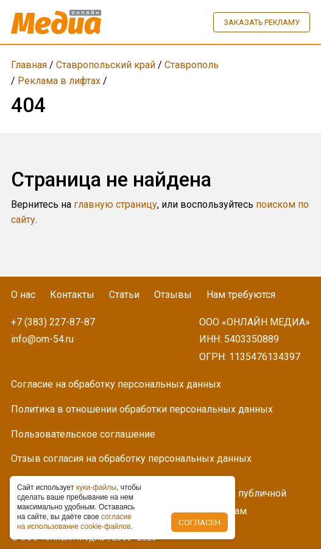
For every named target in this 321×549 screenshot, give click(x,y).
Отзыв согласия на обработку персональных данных (131, 458)
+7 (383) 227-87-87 (53, 322)
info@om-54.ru (42, 339)
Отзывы (173, 294)
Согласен (199, 522)
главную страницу (115, 204)
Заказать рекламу (262, 22)
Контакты (72, 294)
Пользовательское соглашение (83, 434)
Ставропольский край (105, 65)
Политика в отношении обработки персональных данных (142, 409)
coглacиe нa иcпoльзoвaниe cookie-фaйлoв (74, 521)
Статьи (124, 294)
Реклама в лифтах (59, 81)
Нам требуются (240, 294)
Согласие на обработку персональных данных (116, 384)
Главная (29, 65)
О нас (23, 294)
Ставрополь (191, 65)
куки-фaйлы (96, 487)
